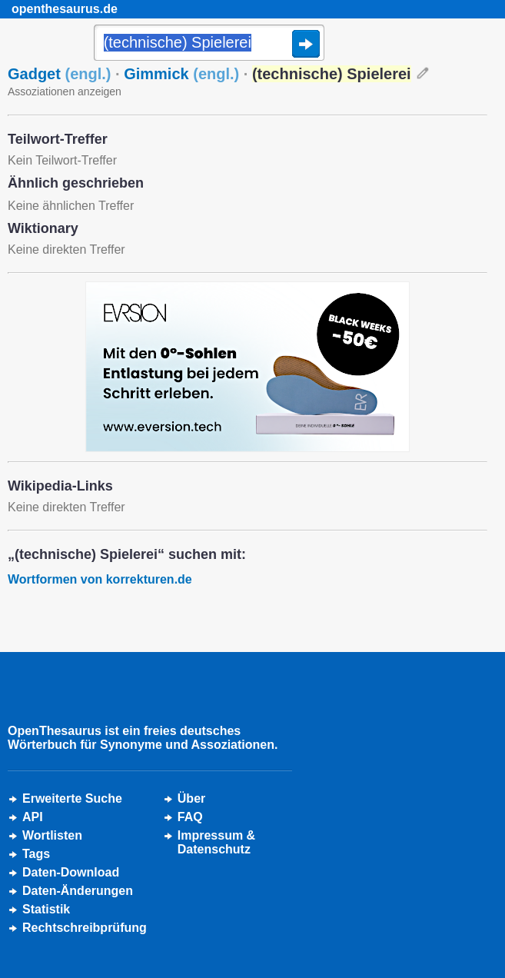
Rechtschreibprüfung (84, 927)
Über (191, 798)
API (32, 816)
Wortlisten (52, 835)
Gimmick (181, 73)
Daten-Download (70, 872)
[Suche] (209, 44)
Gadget (59, 73)
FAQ (190, 816)
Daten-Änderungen (77, 890)
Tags (36, 853)
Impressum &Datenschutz (216, 842)
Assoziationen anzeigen (64, 91)
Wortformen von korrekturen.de (100, 579)
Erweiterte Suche (72, 798)
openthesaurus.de (65, 8)
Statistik (46, 909)
